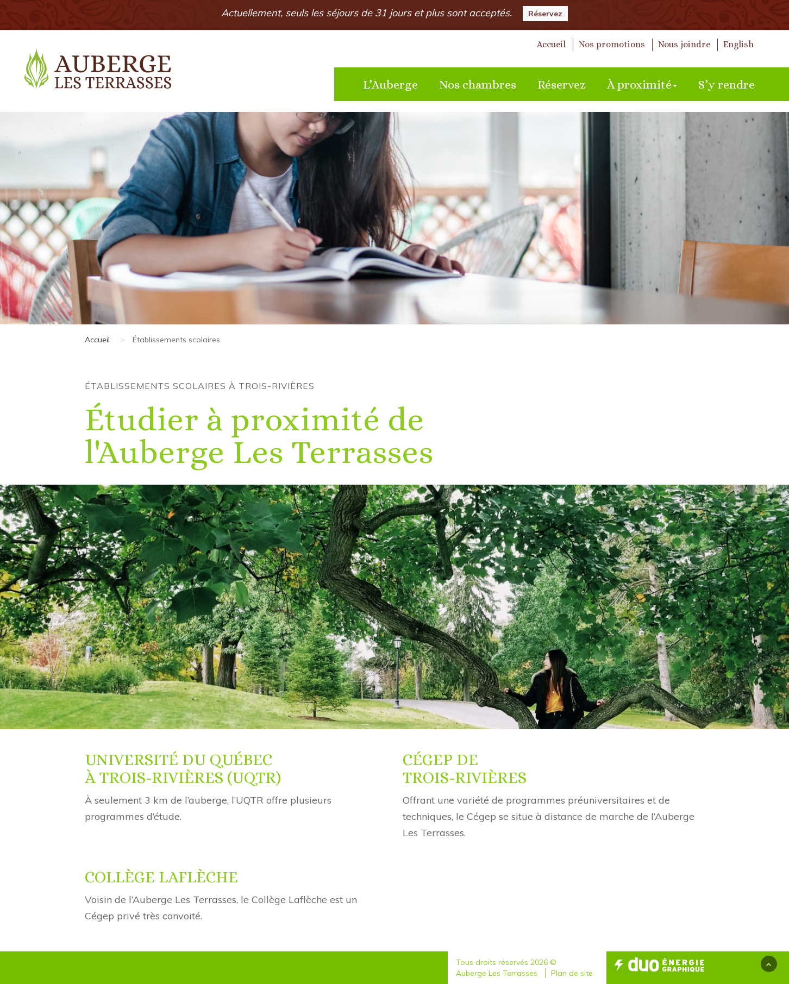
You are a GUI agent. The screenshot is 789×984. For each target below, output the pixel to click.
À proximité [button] (642, 84)
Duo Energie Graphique (659, 965)
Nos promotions (612, 44)
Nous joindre (684, 44)
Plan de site (572, 973)
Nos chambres (477, 84)
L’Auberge (390, 84)
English (738, 44)
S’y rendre (726, 84)
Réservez (545, 13)
